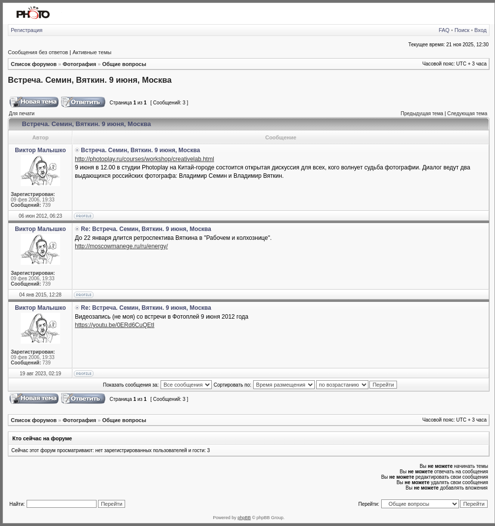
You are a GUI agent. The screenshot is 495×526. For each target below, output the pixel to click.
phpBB (244, 517)
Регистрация (26, 30)
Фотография (79, 64)
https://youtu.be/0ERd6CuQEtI (114, 325)
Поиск (462, 30)
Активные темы (91, 52)
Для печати (21, 113)
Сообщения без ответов (38, 52)
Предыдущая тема (421, 113)
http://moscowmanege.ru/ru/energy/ (121, 246)
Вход (480, 30)
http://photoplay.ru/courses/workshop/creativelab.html (144, 159)
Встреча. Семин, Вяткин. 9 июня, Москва (89, 79)
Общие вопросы (124, 64)
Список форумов (34, 64)
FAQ (444, 30)
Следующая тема (467, 113)
